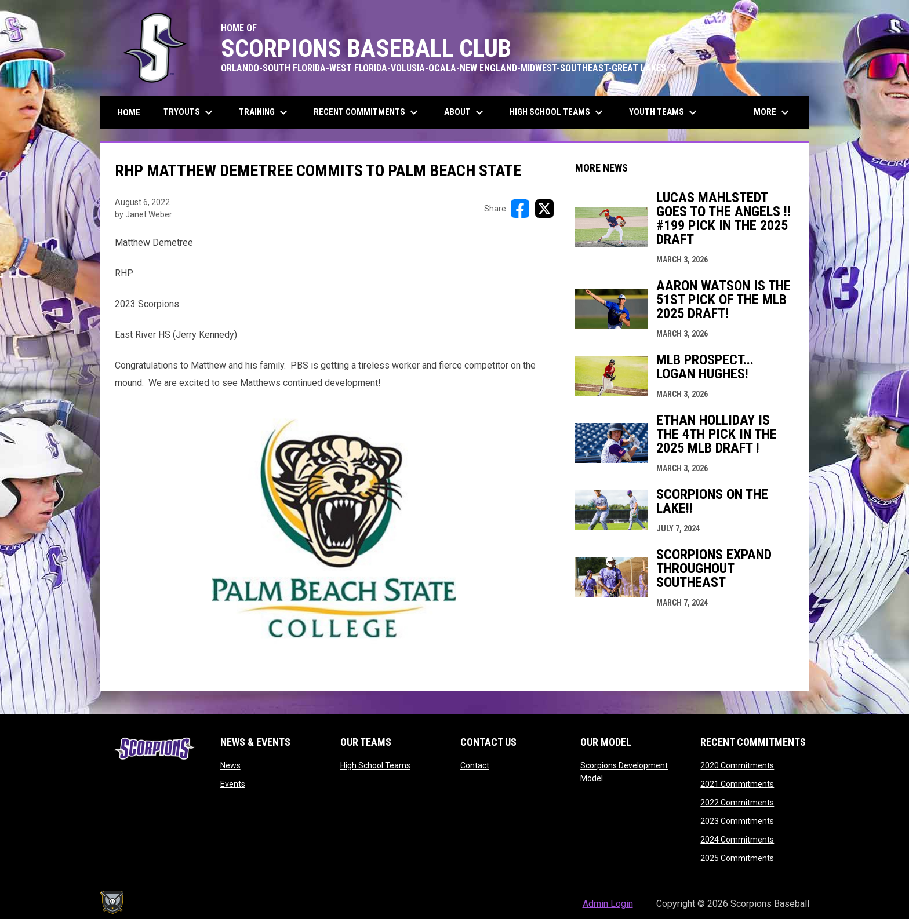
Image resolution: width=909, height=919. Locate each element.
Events (232, 784)
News (230, 765)
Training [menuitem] (264, 112)
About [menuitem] (465, 112)
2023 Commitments (737, 821)
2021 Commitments (737, 784)
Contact (474, 765)
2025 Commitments (737, 858)
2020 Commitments (737, 765)
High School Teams (375, 765)
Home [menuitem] (129, 112)
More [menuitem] (773, 112)
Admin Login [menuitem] (608, 903)
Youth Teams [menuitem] (664, 112)
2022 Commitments (737, 802)
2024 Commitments (737, 839)
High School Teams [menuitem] (558, 112)
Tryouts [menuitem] (189, 112)
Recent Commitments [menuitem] (367, 112)
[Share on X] (544, 208)
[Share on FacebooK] (520, 208)
